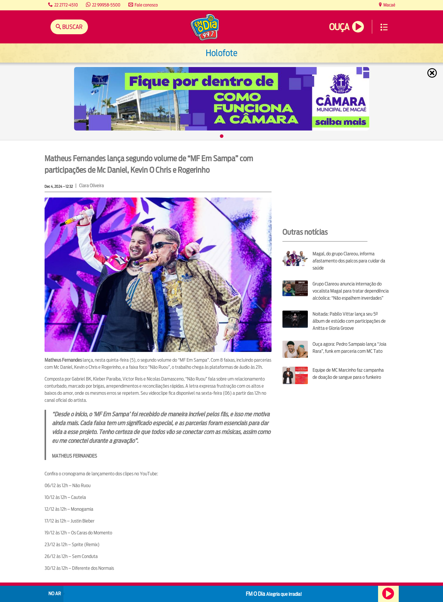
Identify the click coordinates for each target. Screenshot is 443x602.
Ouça (339, 27)
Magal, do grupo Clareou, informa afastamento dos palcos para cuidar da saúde (349, 261)
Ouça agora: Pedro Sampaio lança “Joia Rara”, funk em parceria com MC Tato (349, 347)
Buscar (72, 26)
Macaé (388, 4)
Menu (384, 27)
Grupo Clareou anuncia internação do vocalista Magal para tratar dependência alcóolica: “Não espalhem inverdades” (351, 291)
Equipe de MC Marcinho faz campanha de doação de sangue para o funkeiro (348, 373)
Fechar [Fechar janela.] (432, 73)
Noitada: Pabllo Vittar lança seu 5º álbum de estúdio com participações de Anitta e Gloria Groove (349, 321)
